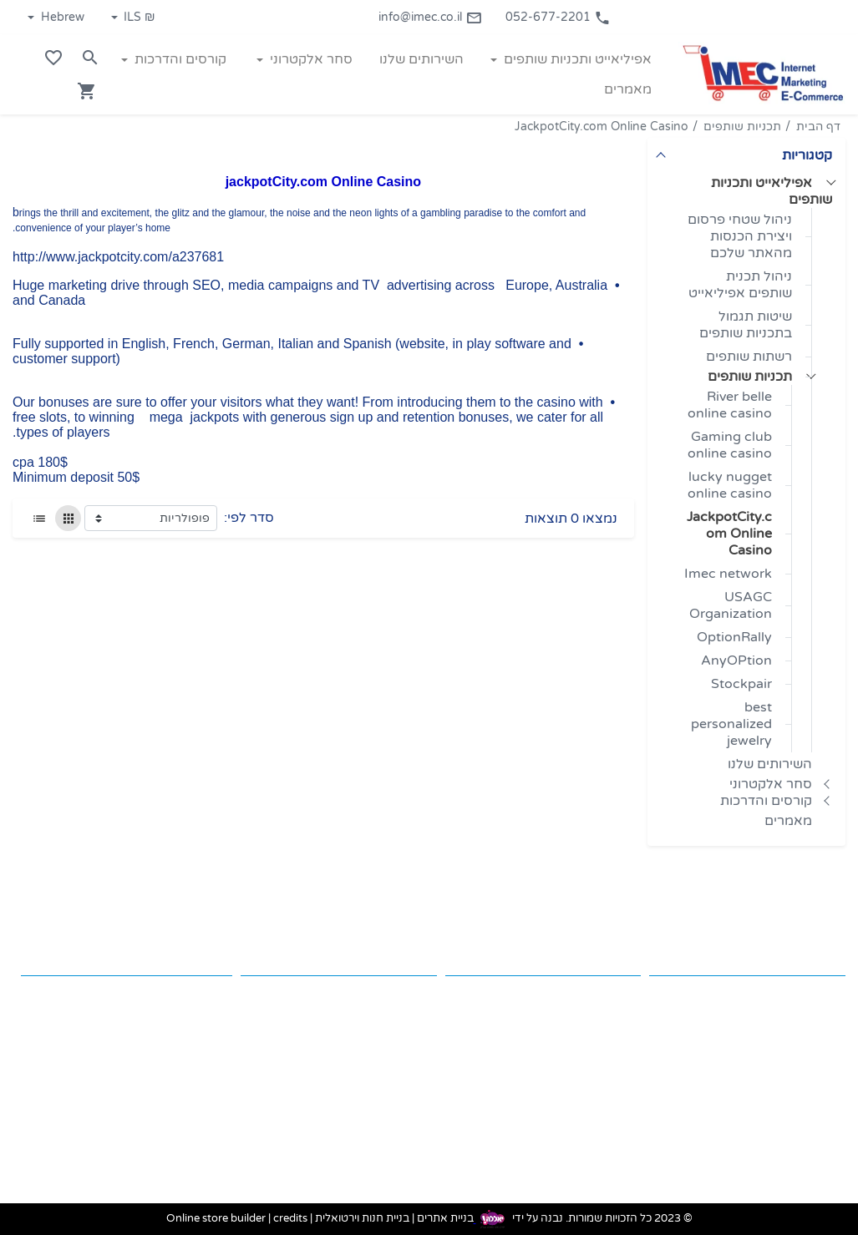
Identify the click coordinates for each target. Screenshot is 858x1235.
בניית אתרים (445, 1219)
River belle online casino (730, 405)
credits (290, 1219)
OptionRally (734, 637)
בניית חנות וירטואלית (362, 1219)
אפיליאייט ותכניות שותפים (771, 191)
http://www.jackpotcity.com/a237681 (118, 257)
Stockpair (741, 684)
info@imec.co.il (430, 17)
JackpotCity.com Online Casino (601, 126)
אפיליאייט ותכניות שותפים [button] (576, 59)
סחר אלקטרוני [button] (310, 59)
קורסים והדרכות (766, 800)
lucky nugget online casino (730, 485)
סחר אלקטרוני (770, 784)
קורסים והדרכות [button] (178, 59)
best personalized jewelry (731, 724)
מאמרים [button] (628, 89)
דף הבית (818, 126)
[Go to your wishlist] (53, 57)
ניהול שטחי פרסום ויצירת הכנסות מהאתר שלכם (740, 236)
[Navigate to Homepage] (761, 74)
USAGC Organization (730, 605)
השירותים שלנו (770, 764)
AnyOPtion (736, 660)
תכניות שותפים (742, 126)
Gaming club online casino (730, 445)
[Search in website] (90, 57)
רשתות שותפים (749, 356)
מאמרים (788, 820)
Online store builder (216, 1219)
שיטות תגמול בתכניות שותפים (745, 325)
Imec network (728, 573)
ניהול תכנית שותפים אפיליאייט (740, 284)
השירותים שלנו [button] (421, 59)
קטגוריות (807, 155)
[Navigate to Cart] (87, 91)
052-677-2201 (558, 17)
